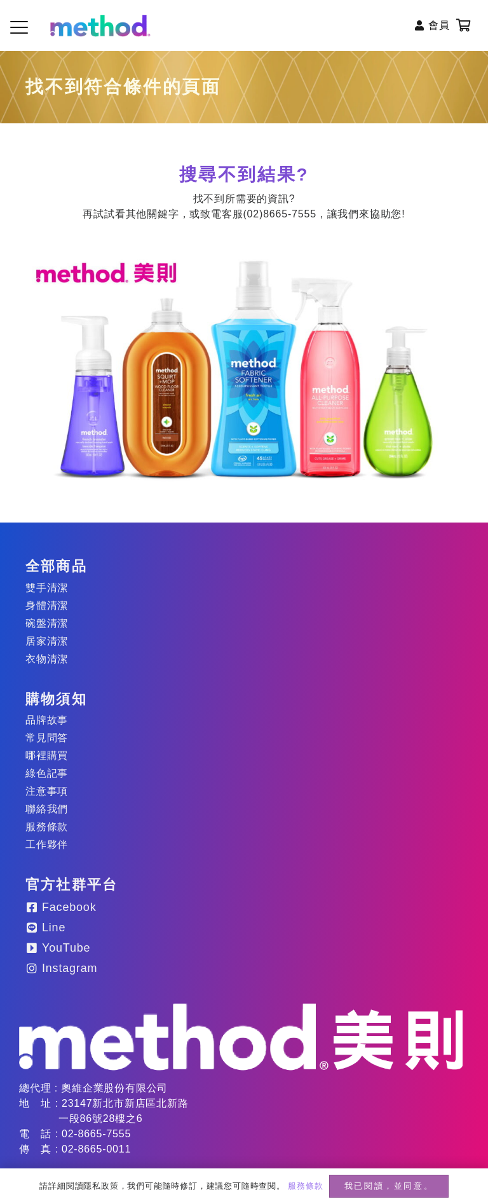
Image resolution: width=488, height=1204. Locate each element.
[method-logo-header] (100, 26)
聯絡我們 (46, 809)
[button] (19, 27)
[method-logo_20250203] (241, 1036)
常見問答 (46, 737)
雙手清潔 (46, 587)
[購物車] (464, 25)
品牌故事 (46, 720)
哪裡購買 (46, 755)
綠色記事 (46, 773)
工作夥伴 (46, 844)
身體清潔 (46, 605)
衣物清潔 (46, 658)
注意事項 (46, 791)
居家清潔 (46, 641)
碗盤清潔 (46, 623)
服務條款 (46, 826)
